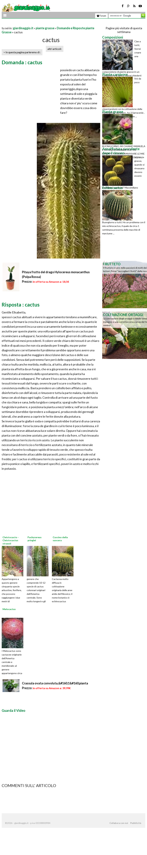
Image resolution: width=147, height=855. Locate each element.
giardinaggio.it (23, 28)
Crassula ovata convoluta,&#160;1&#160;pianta (55, 683)
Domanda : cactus (22, 62)
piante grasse (45, 28)
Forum (101, 15)
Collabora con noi (118, 823)
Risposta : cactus (21, 304)
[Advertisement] (41, 24)
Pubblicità (135, 823)
